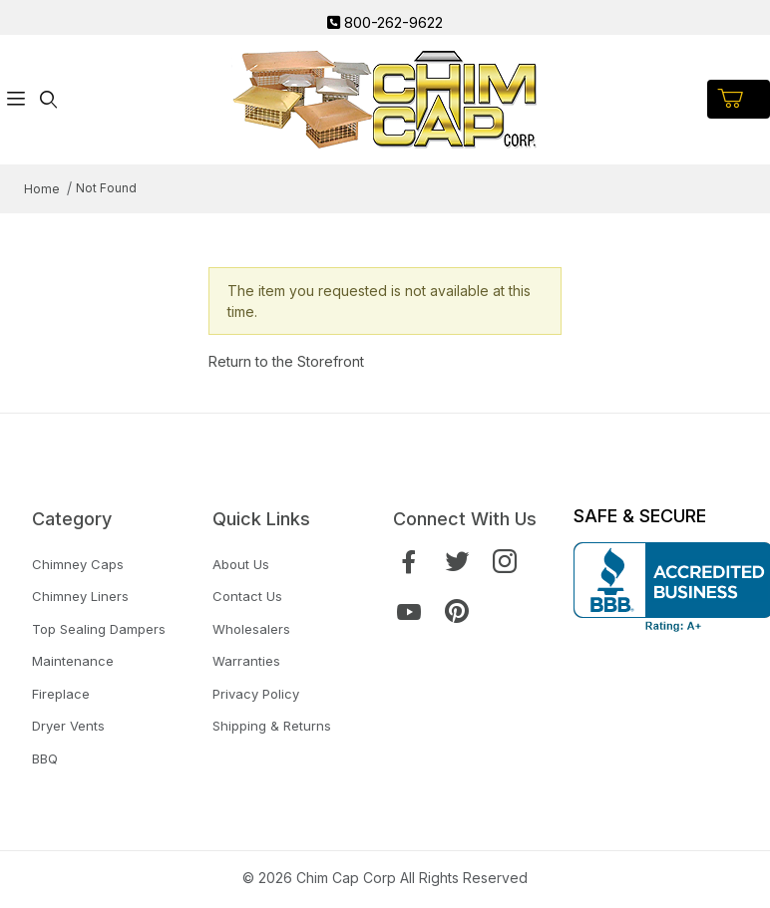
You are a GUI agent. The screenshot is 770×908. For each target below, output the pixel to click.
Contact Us (247, 596)
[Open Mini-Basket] (738, 99)
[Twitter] (457, 561)
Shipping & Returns (271, 726)
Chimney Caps (78, 564)
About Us (240, 564)
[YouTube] (409, 611)
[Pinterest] (457, 611)
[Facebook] (409, 561)
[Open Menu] (16, 99)
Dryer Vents (68, 726)
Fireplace (61, 694)
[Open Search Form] (48, 99)
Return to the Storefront (286, 361)
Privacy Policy (255, 694)
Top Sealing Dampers (99, 629)
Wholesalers (251, 629)
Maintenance (73, 661)
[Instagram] (505, 561)
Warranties (246, 661)
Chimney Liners (80, 596)
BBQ (45, 758)
